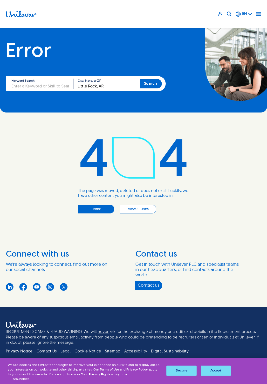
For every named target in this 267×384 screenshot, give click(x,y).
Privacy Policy (137, 369)
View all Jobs (138, 209)
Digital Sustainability (170, 351)
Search (150, 84)
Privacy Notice (19, 351)
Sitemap (112, 351)
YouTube (37, 287)
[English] (244, 14)
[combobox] (107, 84)
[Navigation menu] (258, 14)
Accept (215, 370)
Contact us (148, 285)
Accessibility (135, 351)
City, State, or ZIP (89, 80)
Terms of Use (109, 369)
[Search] (229, 14)
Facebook (23, 287)
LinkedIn (10, 287)
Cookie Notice (88, 351)
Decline (181, 370)
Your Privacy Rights (95, 374)
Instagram (50, 287)
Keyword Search (23, 80)
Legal (66, 351)
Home (96, 209)
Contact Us (46, 351)
